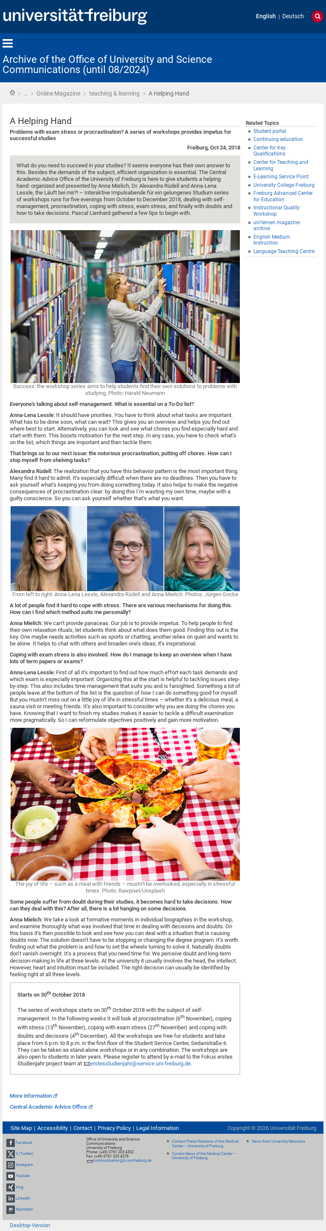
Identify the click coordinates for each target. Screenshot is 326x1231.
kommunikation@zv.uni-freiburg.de (122, 1160)
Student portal (269, 131)
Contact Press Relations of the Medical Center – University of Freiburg (205, 1143)
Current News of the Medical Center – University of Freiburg (204, 1156)
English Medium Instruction (271, 240)
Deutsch (293, 16)
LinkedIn (23, 1198)
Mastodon (24, 1209)
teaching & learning (114, 93)
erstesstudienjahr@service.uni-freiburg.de (140, 1063)
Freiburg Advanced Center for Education (283, 196)
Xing (19, 1187)
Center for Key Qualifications (269, 151)
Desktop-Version (30, 1225)
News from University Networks (278, 1141)
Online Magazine (58, 93)
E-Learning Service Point (281, 177)
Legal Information (157, 1128)
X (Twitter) (25, 1154)
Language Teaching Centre (284, 251)
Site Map (21, 1128)
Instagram (24, 1165)
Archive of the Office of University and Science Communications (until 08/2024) (107, 65)
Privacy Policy (114, 1128)
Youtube (23, 1176)
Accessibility (52, 1128)
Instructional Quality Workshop (276, 211)
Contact (82, 1128)
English (266, 16)
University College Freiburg (284, 185)
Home (12, 93)
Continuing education (278, 139)
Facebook (24, 1143)
